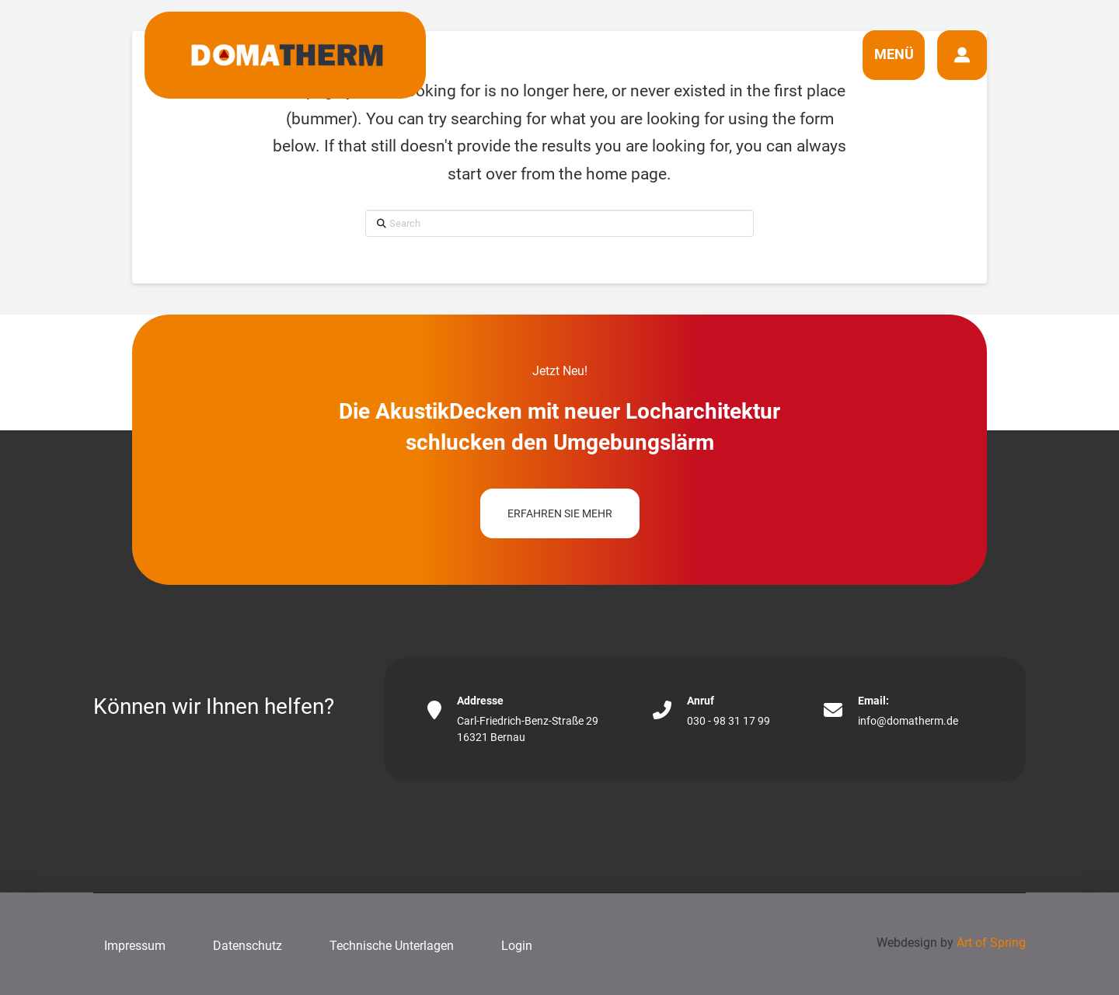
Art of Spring (991, 942)
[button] (894, 55)
